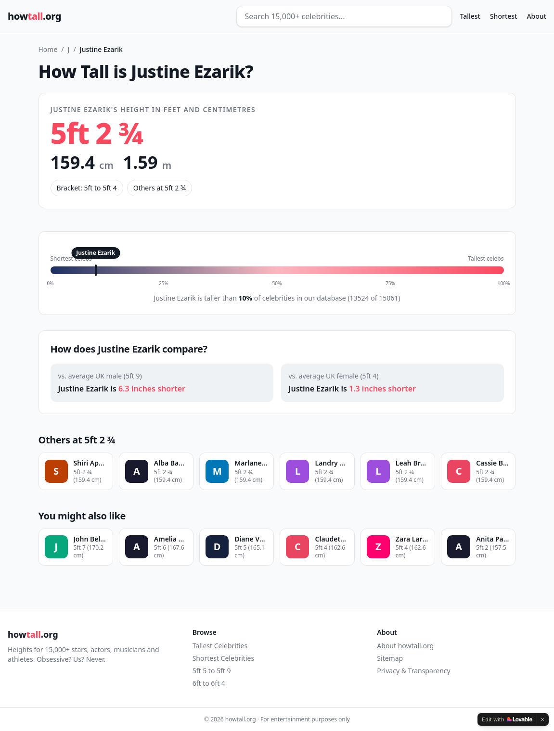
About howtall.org (405, 645)
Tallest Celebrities (220, 645)
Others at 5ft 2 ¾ (159, 187)
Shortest (503, 16)
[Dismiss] (542, 719)
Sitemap (390, 658)
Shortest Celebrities (223, 658)
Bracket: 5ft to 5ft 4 (87, 187)
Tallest (470, 16)
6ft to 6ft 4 (209, 683)
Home (48, 49)
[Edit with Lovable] (507, 719)
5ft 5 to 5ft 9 (212, 670)
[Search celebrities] (344, 16)
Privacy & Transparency (413, 670)
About (536, 16)
